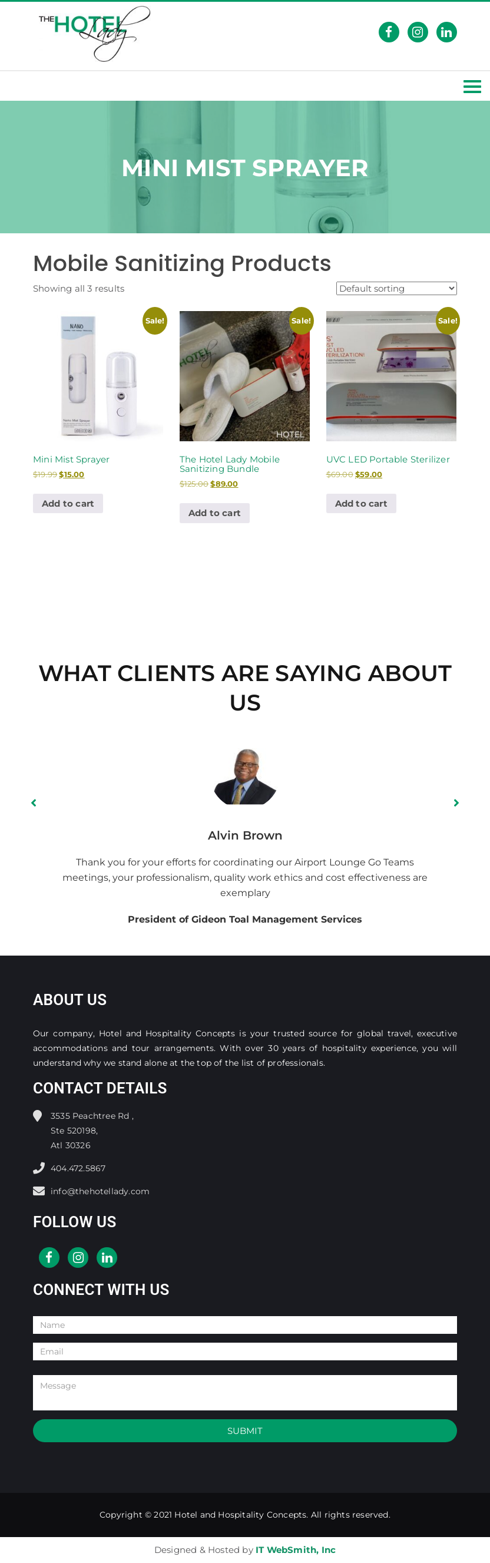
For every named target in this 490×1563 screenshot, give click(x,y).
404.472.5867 (78, 1168)
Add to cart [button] (68, 503)
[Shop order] (396, 288)
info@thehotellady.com (100, 1191)
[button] (33, 803)
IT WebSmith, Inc (296, 1549)
